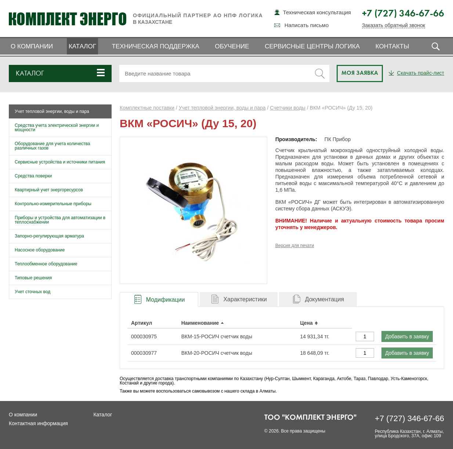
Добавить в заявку (407, 336)
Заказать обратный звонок (393, 25)
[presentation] (159, 299)
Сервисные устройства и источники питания (60, 162)
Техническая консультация (317, 12)
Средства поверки (33, 176)
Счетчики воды (287, 108)
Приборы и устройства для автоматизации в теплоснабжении (60, 220)
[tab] (159, 299)
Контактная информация (38, 423)
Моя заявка (359, 73)
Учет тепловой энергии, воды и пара (52, 111)
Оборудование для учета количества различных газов (52, 146)
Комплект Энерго (67, 18)
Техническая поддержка (155, 46)
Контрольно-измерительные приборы (53, 203)
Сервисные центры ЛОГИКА (312, 46)
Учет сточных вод (32, 291)
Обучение (232, 46)
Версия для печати (294, 245)
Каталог (82, 46)
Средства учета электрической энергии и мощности (57, 127)
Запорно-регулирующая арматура (49, 236)
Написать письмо (307, 25)
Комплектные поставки (147, 108)
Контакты (392, 46)
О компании (32, 46)
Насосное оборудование (40, 250)
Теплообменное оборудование (46, 263)
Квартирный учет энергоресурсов (49, 189)
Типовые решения (33, 277)
